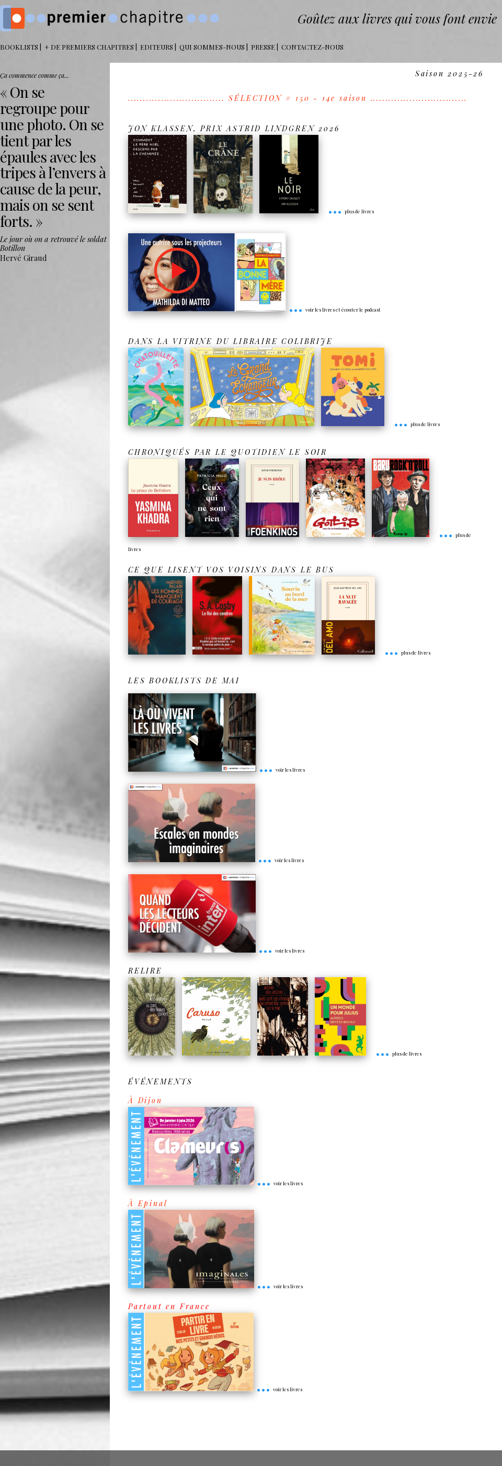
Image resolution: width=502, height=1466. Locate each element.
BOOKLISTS (19, 46)
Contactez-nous (312, 46)
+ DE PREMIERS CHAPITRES (89, 46)
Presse (263, 46)
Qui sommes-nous (212, 46)
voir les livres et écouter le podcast (335, 309)
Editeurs (156, 46)
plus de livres (351, 211)
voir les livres (282, 769)
